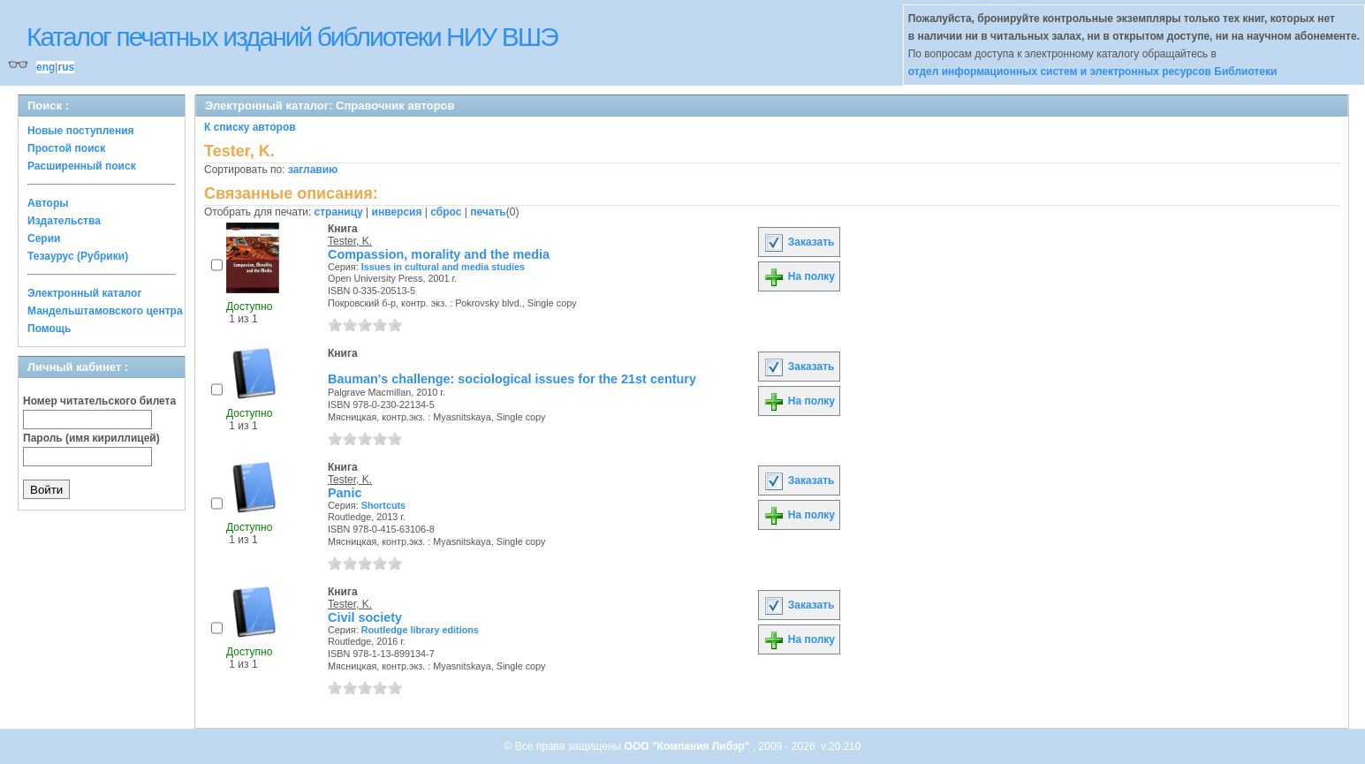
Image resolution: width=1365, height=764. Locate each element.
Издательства (64, 221)
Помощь (49, 328)
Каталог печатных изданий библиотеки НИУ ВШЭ (292, 36)
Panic (344, 493)
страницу (339, 212)
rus (65, 67)
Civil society (365, 617)
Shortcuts (383, 505)
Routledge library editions (420, 629)
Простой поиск (66, 148)
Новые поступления (80, 131)
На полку (799, 276)
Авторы (48, 203)
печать (488, 212)
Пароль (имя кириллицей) (91, 438)
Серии (43, 238)
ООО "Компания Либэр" (689, 746)
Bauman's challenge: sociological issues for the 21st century (512, 379)
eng (45, 67)
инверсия (397, 212)
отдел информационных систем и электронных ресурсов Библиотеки (1093, 71)
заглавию (312, 169)
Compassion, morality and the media (439, 254)
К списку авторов (250, 127)
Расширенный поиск (81, 166)
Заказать (798, 242)
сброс (445, 212)
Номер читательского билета (99, 401)
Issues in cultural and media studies (443, 266)
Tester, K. (350, 241)
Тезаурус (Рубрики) (77, 256)
